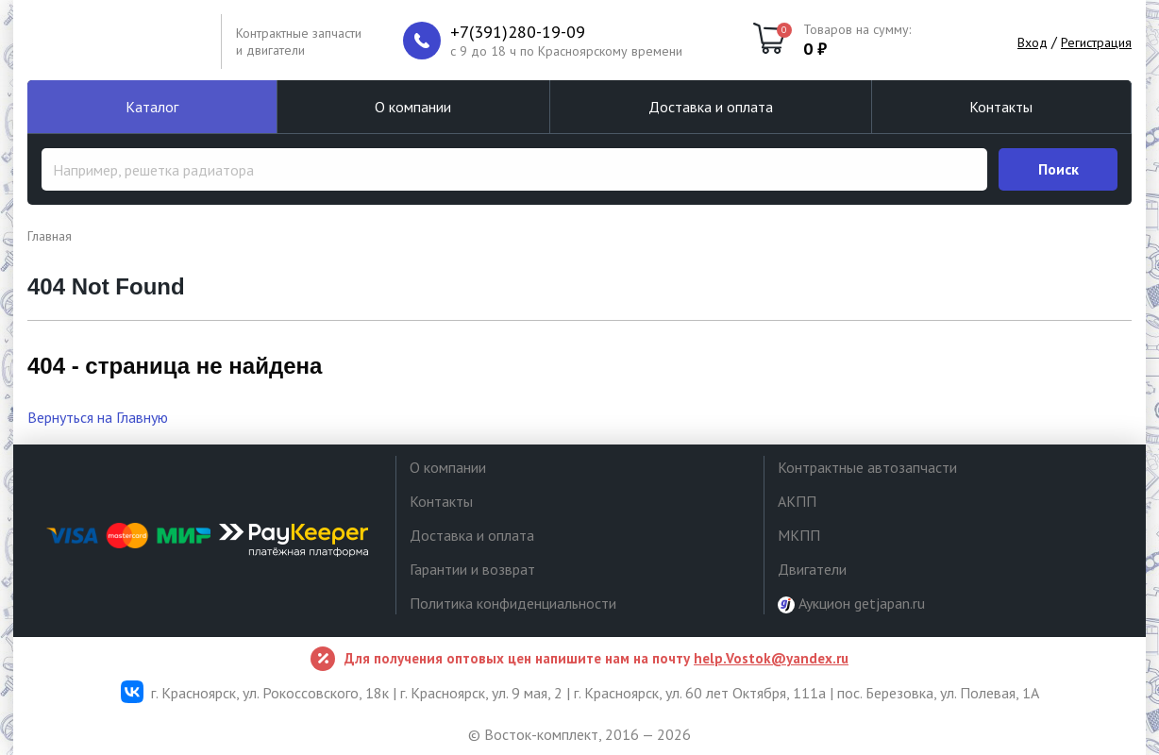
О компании (413, 106)
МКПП (799, 535)
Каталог (152, 106)
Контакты (1001, 106)
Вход (1032, 42)
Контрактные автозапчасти (867, 467)
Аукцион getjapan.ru (851, 603)
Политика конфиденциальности (513, 603)
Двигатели (812, 569)
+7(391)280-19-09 (517, 32)
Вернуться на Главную (97, 417)
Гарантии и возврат (472, 569)
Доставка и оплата (710, 106)
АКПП (797, 501)
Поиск (1058, 168)
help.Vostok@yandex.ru (771, 658)
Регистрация (1096, 42)
